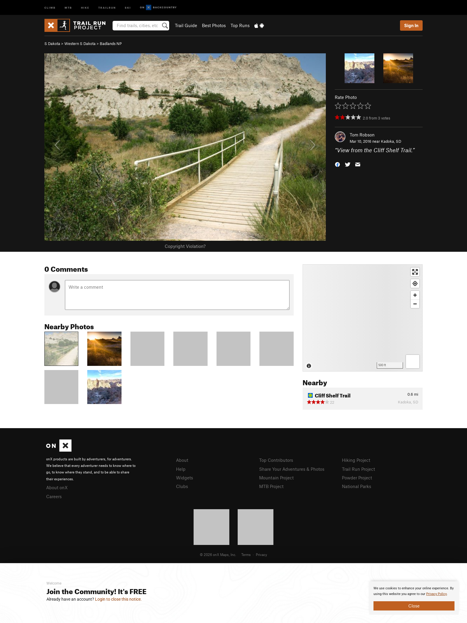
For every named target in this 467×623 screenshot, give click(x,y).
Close (414, 605)
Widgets (184, 477)
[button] (337, 164)
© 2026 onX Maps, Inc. (218, 554)
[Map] (362, 318)
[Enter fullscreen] (415, 272)
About (182, 460)
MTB (68, 7)
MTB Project (271, 486)
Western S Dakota (80, 43)
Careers (54, 496)
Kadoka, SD (391, 141)
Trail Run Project (358, 469)
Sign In (411, 25)
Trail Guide (186, 25)
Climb (50, 7)
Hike (85, 7)
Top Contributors (276, 460)
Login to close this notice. (118, 599)
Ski (128, 7)
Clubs (182, 486)
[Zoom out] (415, 303)
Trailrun (107, 7)
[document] (413, 597)
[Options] (412, 361)
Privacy (261, 554)
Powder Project (357, 477)
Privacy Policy (436, 594)
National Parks (356, 486)
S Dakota (52, 43)
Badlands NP (111, 43)
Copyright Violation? (185, 246)
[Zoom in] (415, 295)
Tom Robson (362, 134)
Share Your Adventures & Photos (291, 469)
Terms (246, 554)
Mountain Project (276, 477)
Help (181, 469)
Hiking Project (356, 460)
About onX (57, 487)
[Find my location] (415, 283)
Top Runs (240, 25)
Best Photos (214, 25)
